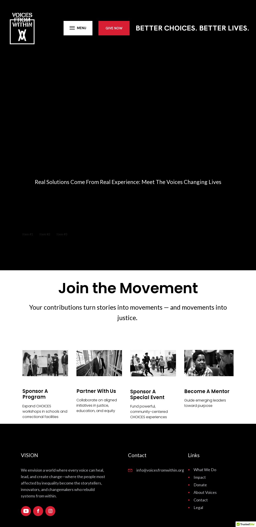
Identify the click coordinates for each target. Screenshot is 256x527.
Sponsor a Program (35, 394)
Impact (200, 477)
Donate (200, 484)
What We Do (205, 469)
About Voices (205, 492)
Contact (201, 499)
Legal (198, 507)
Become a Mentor (207, 391)
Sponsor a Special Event (147, 395)
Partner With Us (96, 391)
